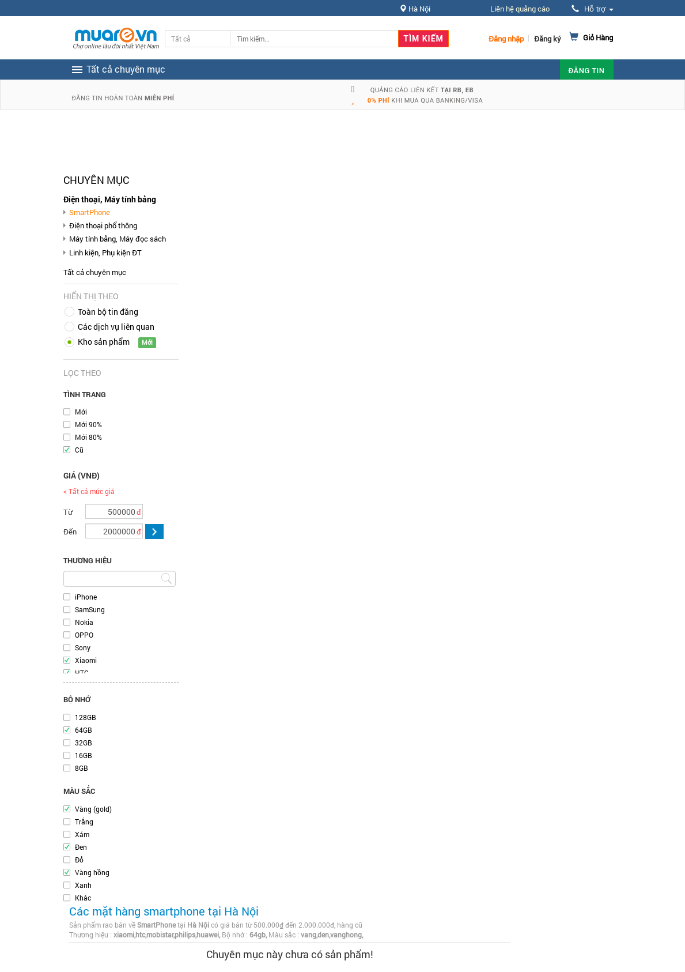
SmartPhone (89, 212)
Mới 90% (88, 424)
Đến (70, 531)
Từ (68, 512)
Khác (83, 897)
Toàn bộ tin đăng (108, 311)
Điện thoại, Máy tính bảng (109, 199)
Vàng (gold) (93, 808)
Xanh (83, 885)
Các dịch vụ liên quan (116, 326)
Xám (82, 834)
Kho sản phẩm (104, 341)
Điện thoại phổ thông (103, 225)
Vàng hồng (92, 872)
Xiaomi (86, 660)
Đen (81, 847)
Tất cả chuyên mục (94, 272)
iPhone (86, 596)
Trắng (84, 821)
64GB (83, 729)
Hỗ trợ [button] (592, 9)
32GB (83, 742)
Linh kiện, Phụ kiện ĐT (105, 252)
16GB (83, 755)
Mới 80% (88, 437)
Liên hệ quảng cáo (520, 8)
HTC (82, 672)
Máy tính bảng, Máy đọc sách (117, 238)
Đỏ (79, 859)
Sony (82, 647)
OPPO (84, 634)
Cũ (79, 449)
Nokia (84, 622)
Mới (81, 411)
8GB (81, 768)
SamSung (90, 609)
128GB (85, 717)
